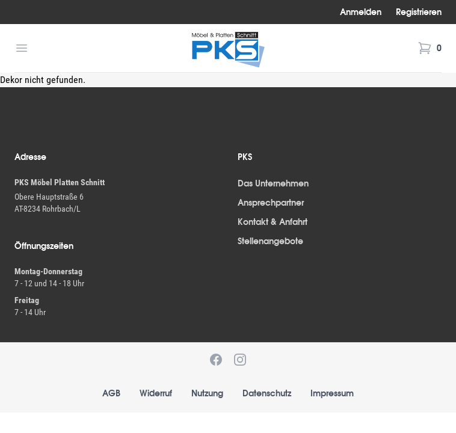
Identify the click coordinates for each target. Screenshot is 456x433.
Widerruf (156, 393)
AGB (111, 393)
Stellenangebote (270, 241)
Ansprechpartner (271, 202)
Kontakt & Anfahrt (272, 221)
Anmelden (360, 12)
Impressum (332, 393)
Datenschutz (266, 393)
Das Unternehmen (273, 183)
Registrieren (419, 12)
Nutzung (207, 393)
